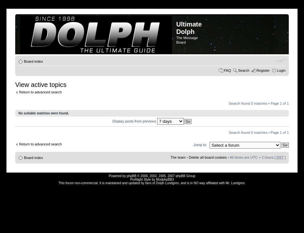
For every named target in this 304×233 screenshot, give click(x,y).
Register (263, 70)
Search (243, 70)
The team (177, 157)
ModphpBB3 (165, 179)
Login (281, 70)
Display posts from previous (148, 121)
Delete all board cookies (208, 157)
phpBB (131, 176)
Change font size (281, 60)
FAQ (227, 70)
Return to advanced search (40, 92)
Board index (33, 61)
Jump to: (200, 145)
